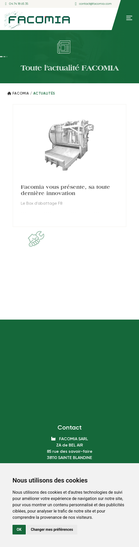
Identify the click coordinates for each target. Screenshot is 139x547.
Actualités (44, 93)
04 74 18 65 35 (18, 3)
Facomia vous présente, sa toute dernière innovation (65, 190)
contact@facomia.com (95, 3)
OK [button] (19, 529)
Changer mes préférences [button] (52, 529)
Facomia (20, 93)
